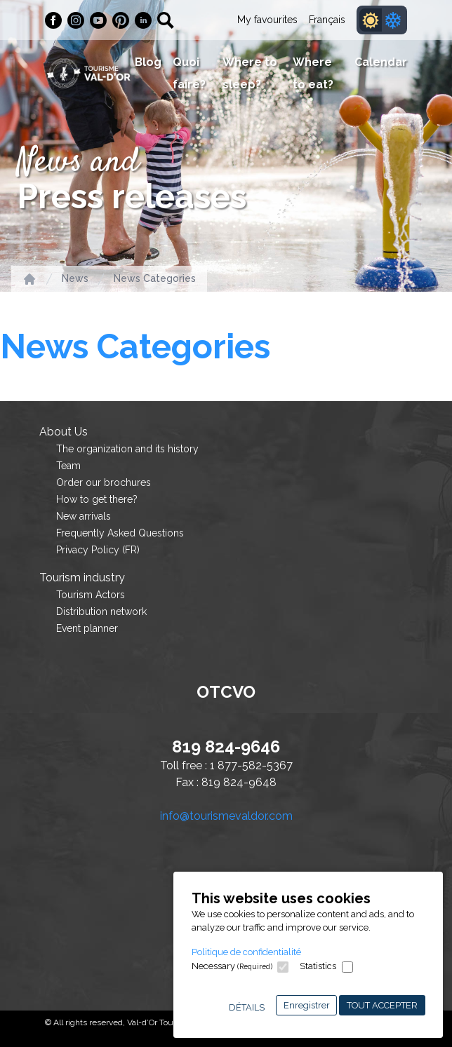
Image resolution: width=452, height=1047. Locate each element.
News (75, 278)
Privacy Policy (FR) (98, 549)
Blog (148, 62)
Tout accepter (382, 1005)
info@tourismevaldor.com (226, 816)
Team (68, 465)
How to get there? (97, 499)
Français (327, 19)
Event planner (87, 628)
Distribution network (101, 611)
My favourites (267, 19)
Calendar (380, 62)
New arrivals (83, 516)
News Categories (155, 278)
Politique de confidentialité (246, 952)
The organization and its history (127, 448)
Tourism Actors (90, 594)
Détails (247, 1007)
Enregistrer (307, 1005)
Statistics (318, 966)
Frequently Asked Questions (120, 533)
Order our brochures (103, 482)
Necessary (232, 966)
